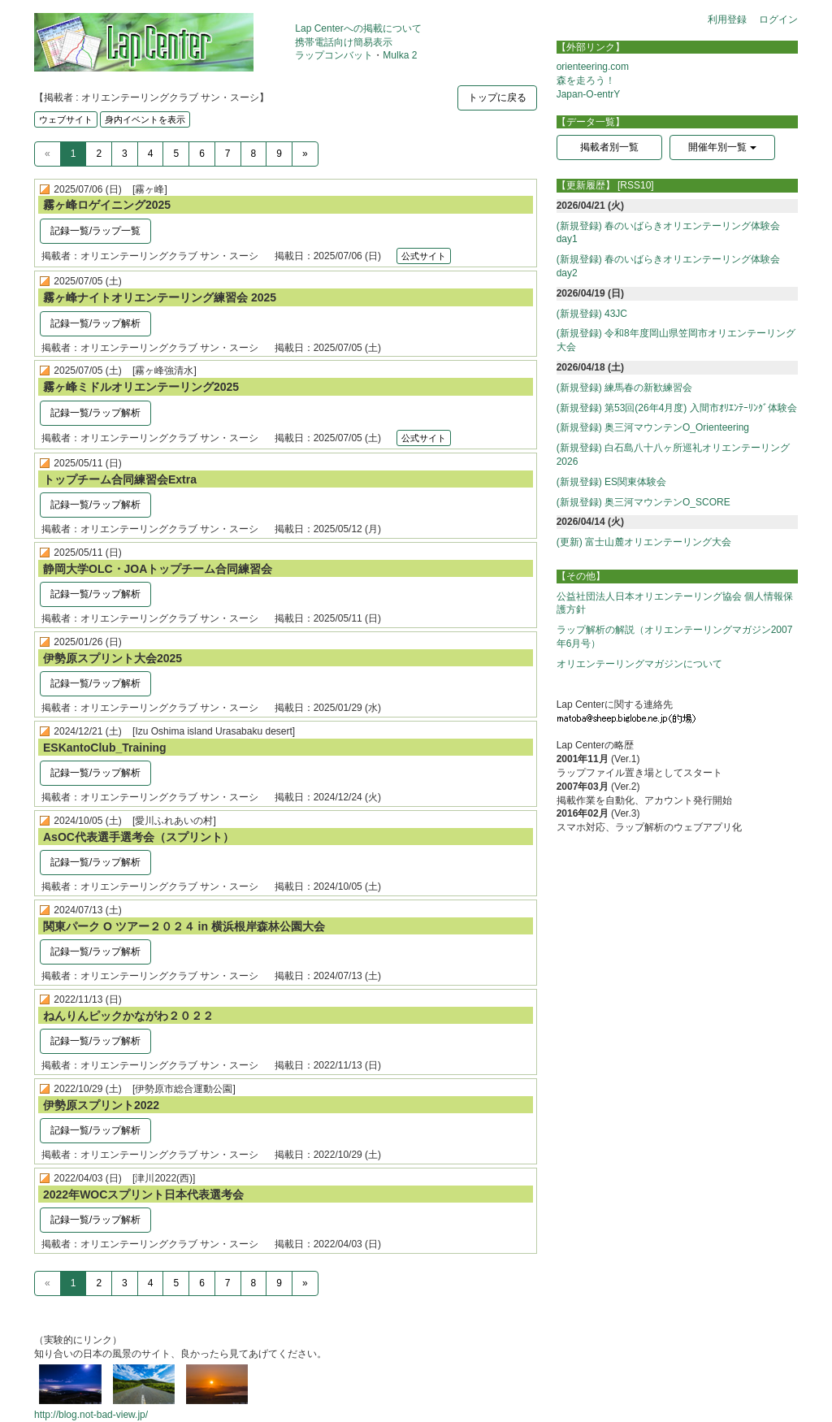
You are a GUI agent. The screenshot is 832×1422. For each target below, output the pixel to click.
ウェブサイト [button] (66, 119)
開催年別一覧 (722, 147)
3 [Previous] (125, 153)
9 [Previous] (279, 153)
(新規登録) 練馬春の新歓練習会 (624, 387)
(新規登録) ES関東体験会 (611, 482)
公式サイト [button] (423, 256)
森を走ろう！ (586, 80)
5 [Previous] (176, 153)
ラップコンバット (334, 55)
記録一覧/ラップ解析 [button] (95, 323)
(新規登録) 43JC (592, 313)
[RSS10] (636, 185)
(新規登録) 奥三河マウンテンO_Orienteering (653, 427)
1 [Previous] (73, 153)
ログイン (778, 19)
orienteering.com (593, 66)
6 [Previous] (202, 153)
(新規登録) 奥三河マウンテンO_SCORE (643, 502)
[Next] (305, 154)
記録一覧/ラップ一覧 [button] (95, 230)
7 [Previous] (228, 153)
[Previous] (47, 154)
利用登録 (727, 19)
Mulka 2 (400, 55)
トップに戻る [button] (497, 97)
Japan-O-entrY (589, 94)
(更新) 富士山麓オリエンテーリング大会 (644, 542)
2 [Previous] (99, 153)
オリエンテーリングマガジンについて (639, 664)
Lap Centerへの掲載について (358, 28)
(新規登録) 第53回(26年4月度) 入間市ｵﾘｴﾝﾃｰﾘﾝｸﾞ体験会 (677, 408)
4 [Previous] (151, 153)
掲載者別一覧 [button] (609, 147)
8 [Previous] (254, 153)
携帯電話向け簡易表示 (343, 42)
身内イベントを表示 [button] (145, 119)
